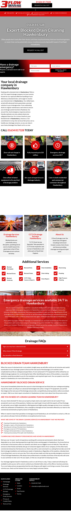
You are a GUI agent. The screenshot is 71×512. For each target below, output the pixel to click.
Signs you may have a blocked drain (14, 359)
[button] (35, 9)
